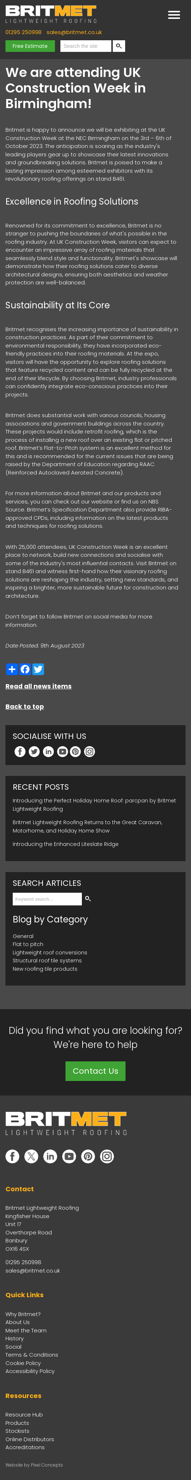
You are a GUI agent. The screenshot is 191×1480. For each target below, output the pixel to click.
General (23, 936)
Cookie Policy (23, 1363)
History (14, 1338)
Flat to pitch (28, 944)
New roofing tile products (45, 969)
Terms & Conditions (31, 1354)
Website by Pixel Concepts (34, 1465)
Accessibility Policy (30, 1371)
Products (17, 1423)
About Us (17, 1322)
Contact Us (95, 1071)
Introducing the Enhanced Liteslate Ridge (66, 844)
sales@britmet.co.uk (74, 32)
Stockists (17, 1431)
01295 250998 (23, 32)
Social (13, 1346)
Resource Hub (24, 1414)
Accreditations (25, 1447)
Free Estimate (30, 46)
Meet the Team (26, 1330)
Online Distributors (29, 1439)
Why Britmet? (23, 1314)
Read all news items (38, 686)
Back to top (24, 706)
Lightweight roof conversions (50, 952)
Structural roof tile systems (47, 960)
